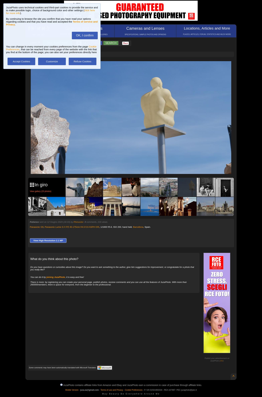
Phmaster (78, 222)
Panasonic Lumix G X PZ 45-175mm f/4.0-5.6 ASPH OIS (72, 227)
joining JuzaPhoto (55, 277)
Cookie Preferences (133, 390)
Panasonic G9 (37, 227)
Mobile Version (72, 390)
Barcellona (138, 227)
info (221, 361)
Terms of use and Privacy (112, 390)
